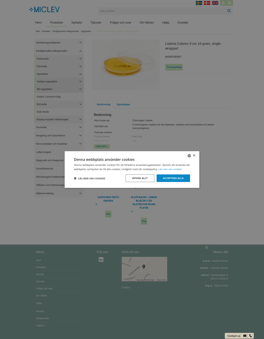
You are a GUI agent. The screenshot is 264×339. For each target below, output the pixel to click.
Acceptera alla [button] (173, 178)
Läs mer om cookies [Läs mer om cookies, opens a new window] (170, 169)
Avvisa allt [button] (139, 178)
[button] (89, 178)
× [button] (194, 155)
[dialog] (132, 169)
